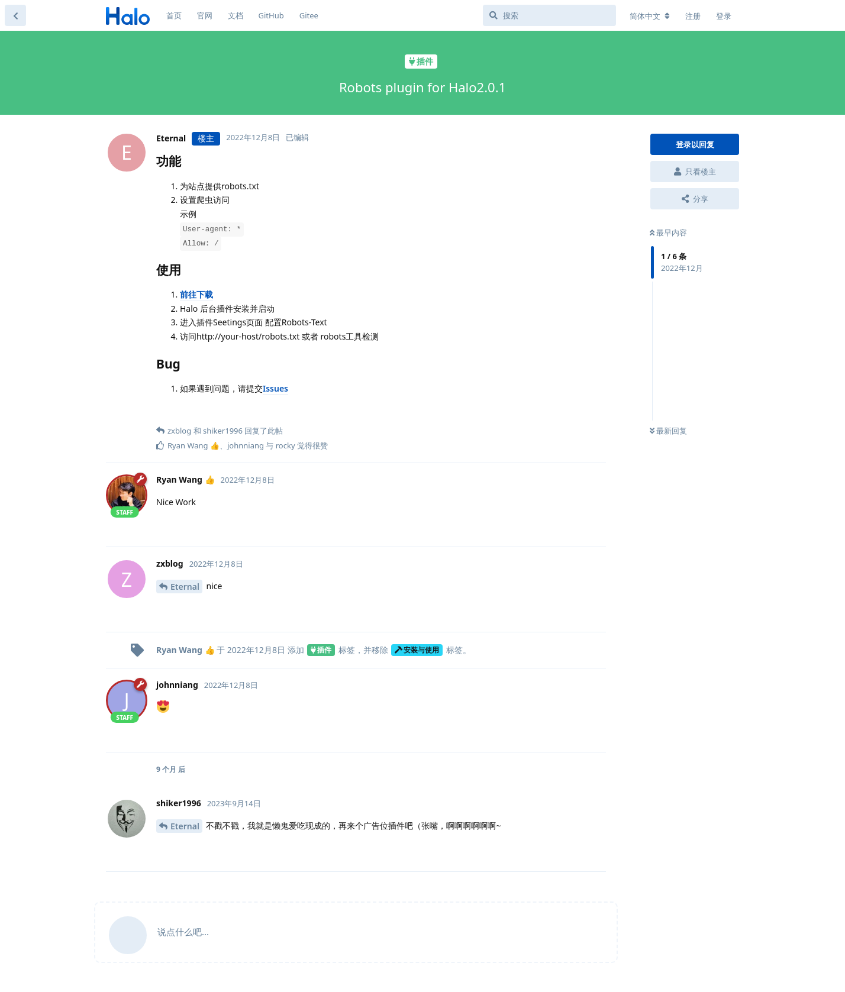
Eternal (184, 586)
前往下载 (196, 294)
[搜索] (549, 15)
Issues (275, 388)
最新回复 (668, 430)
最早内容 (668, 232)
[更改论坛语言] (650, 16)
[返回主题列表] (15, 15)
